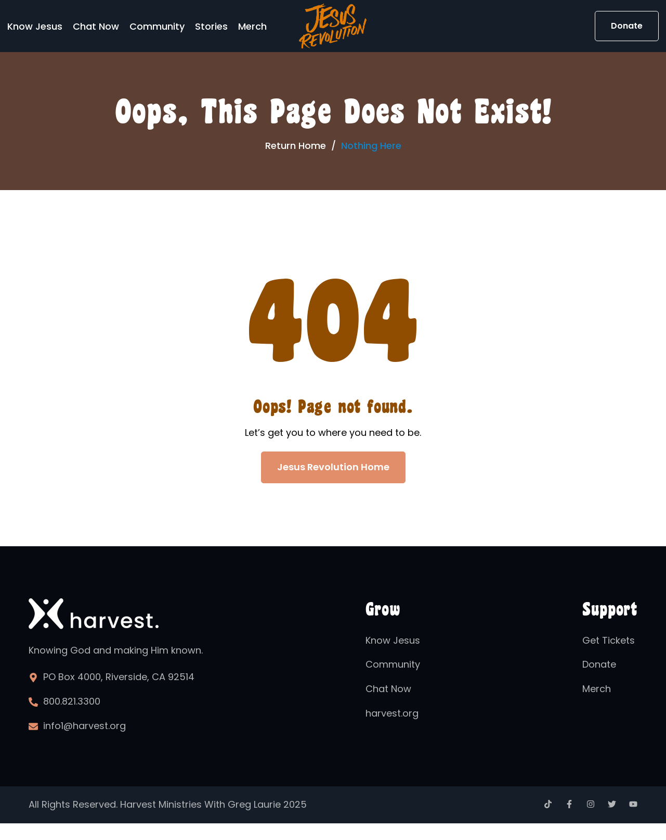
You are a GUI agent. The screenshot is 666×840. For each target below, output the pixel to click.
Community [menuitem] (392, 664)
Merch (252, 26)
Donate (627, 26)
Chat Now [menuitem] (388, 688)
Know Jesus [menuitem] (392, 640)
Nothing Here (371, 146)
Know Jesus (34, 26)
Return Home (295, 146)
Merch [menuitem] (596, 688)
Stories (211, 26)
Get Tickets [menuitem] (608, 640)
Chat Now (96, 26)
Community (157, 26)
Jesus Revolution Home (333, 466)
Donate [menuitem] (599, 664)
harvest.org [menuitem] (392, 713)
